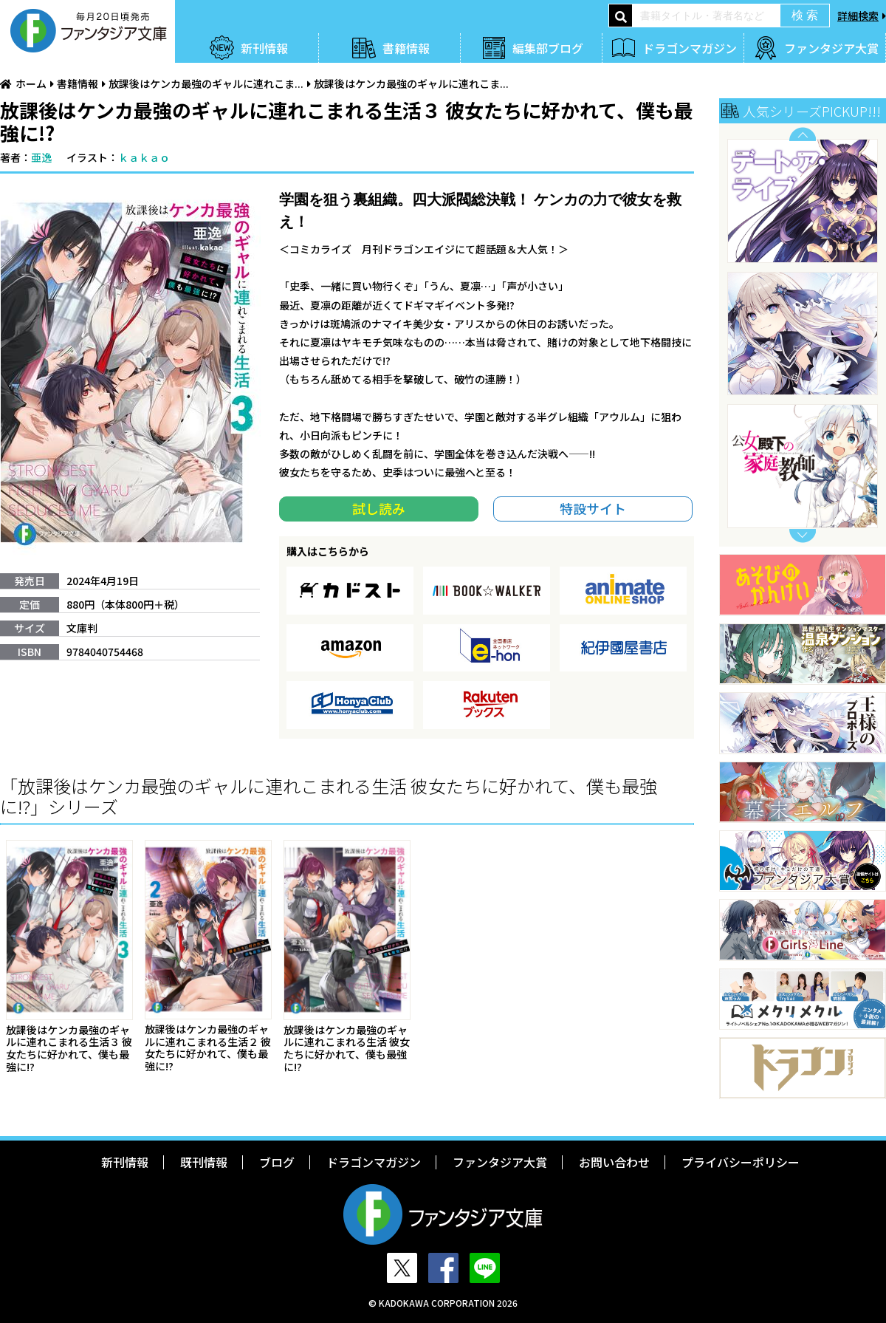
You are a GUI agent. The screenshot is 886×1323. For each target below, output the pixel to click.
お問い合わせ (614, 1162)
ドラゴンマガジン (689, 48)
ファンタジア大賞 (831, 48)
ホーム (31, 83)
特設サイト (593, 508)
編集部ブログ (547, 48)
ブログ (277, 1162)
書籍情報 (406, 48)
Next (802, 536)
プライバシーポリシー (740, 1162)
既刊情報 (203, 1162)
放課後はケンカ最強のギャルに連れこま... (206, 83)
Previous (802, 134)
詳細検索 (858, 15)
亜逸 (41, 157)
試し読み (378, 508)
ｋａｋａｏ (144, 157)
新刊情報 (264, 48)
